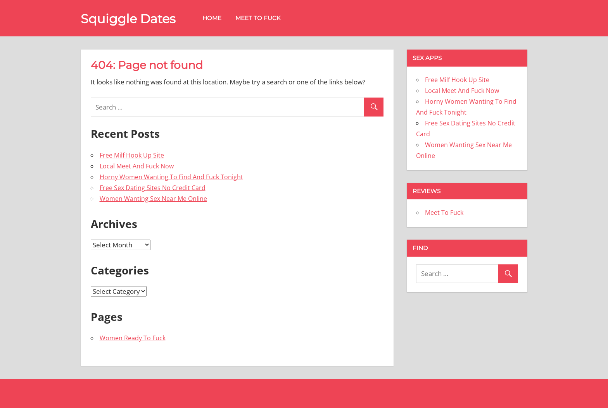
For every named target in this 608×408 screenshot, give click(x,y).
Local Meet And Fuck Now (137, 166)
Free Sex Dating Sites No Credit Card (153, 187)
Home (211, 18)
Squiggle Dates (128, 18)
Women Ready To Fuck (133, 338)
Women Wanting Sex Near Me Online (153, 198)
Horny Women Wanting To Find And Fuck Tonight (171, 177)
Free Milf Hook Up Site (132, 155)
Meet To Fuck (258, 18)
